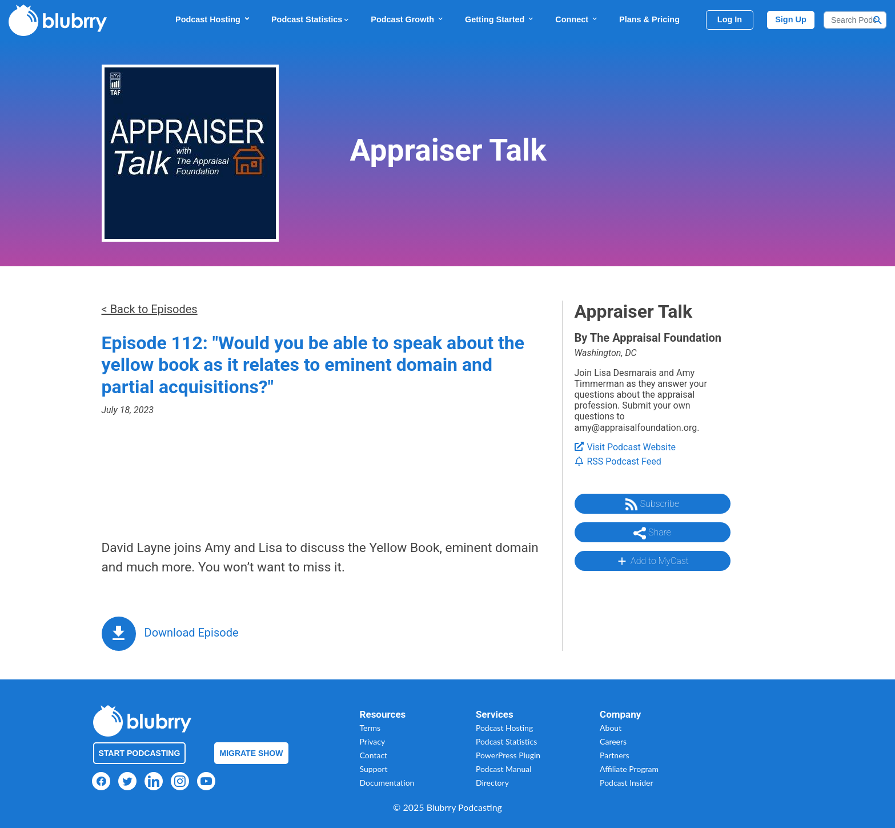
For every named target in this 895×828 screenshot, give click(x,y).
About (610, 728)
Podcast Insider (626, 782)
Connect (577, 19)
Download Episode (192, 632)
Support (374, 769)
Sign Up (790, 19)
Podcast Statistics (310, 19)
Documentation (387, 782)
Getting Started (500, 19)
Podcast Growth (407, 19)
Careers (613, 741)
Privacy (373, 741)
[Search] (855, 20)
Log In (729, 19)
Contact (374, 755)
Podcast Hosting (213, 19)
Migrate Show (251, 753)
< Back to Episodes (150, 309)
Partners (614, 755)
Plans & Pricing (649, 19)
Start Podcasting (139, 753)
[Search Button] (878, 20)
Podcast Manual (504, 769)
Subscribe (652, 504)
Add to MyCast (652, 561)
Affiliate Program (629, 769)
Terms (370, 728)
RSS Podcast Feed (618, 461)
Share (652, 533)
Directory (492, 782)
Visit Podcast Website (625, 447)
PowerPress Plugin (508, 755)
